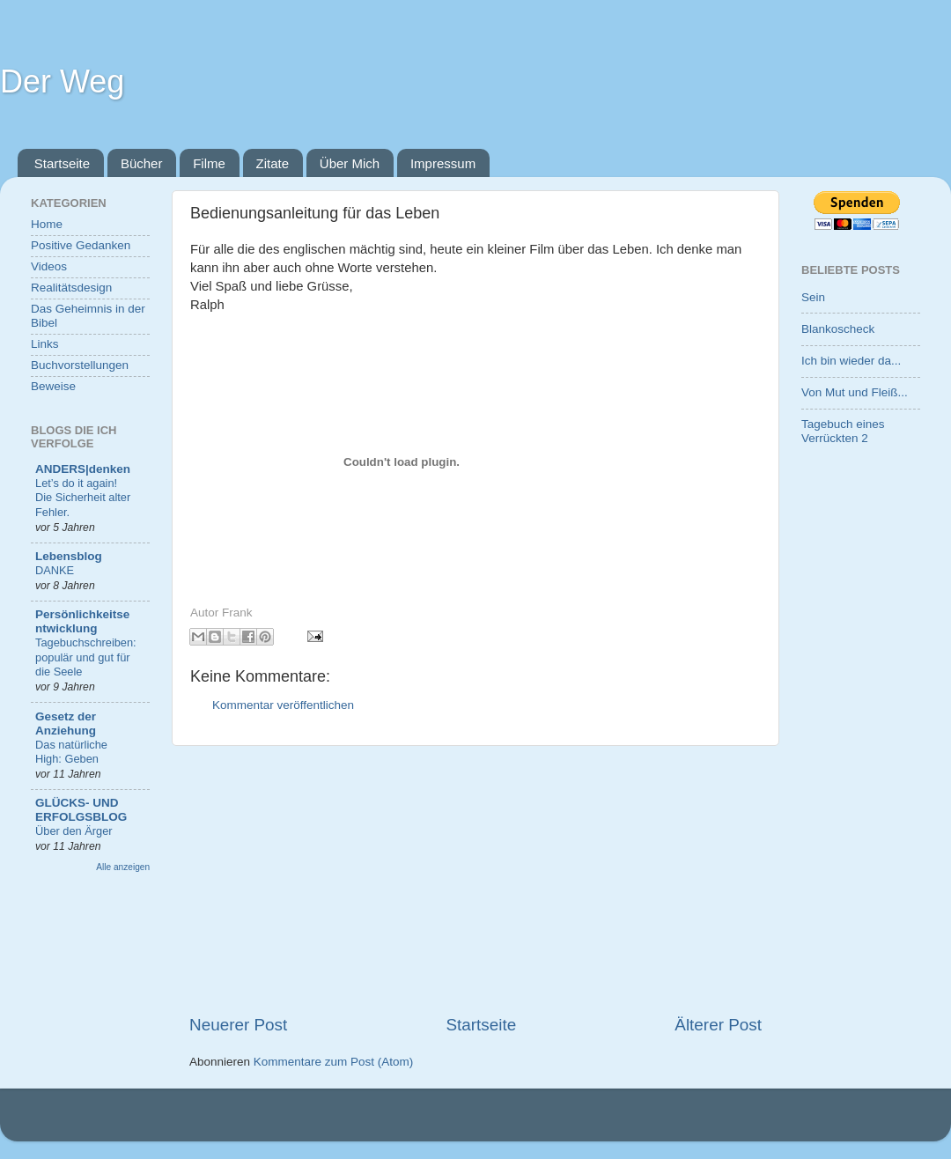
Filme (209, 163)
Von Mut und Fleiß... (854, 392)
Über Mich (350, 163)
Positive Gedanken (80, 245)
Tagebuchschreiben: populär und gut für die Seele (85, 657)
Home (47, 224)
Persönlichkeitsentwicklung (82, 621)
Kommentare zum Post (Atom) (334, 1061)
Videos (49, 266)
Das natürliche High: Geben (71, 752)
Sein (813, 297)
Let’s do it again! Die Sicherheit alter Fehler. (82, 497)
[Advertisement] (475, 880)
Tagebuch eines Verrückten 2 (843, 431)
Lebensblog (68, 556)
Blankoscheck (837, 329)
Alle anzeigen (123, 867)
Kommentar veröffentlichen (283, 705)
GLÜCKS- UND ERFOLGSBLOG (81, 809)
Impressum (443, 163)
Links (45, 344)
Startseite (62, 163)
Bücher (142, 163)
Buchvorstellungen (80, 365)
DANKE (54, 570)
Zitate (273, 163)
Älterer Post (718, 1024)
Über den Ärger (74, 831)
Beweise (53, 386)
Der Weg (62, 81)
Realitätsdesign (71, 287)
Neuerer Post (238, 1024)
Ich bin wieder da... (851, 360)
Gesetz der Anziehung (65, 723)
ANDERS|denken (82, 469)
